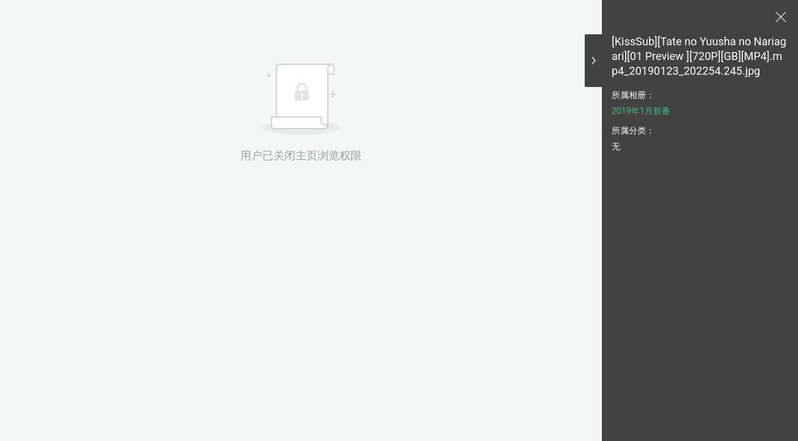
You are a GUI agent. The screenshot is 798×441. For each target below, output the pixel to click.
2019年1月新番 (641, 111)
